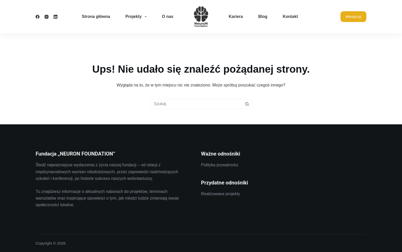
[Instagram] (46, 17)
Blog (262, 16)
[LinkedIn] (55, 17)
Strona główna (96, 16)
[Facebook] (37, 17)
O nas (167, 16)
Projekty (136, 17)
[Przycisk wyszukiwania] (247, 104)
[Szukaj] (333, 17)
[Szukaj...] (196, 104)
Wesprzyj (353, 16)
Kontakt (290, 16)
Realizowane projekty (220, 194)
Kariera (236, 16)
